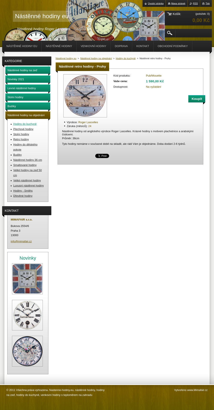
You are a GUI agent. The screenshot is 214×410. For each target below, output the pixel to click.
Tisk (207, 3)
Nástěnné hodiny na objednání (96, 58)
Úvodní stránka (155, 3)
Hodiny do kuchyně (126, 58)
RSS (195, 3)
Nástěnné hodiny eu (66, 58)
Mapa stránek (178, 3)
